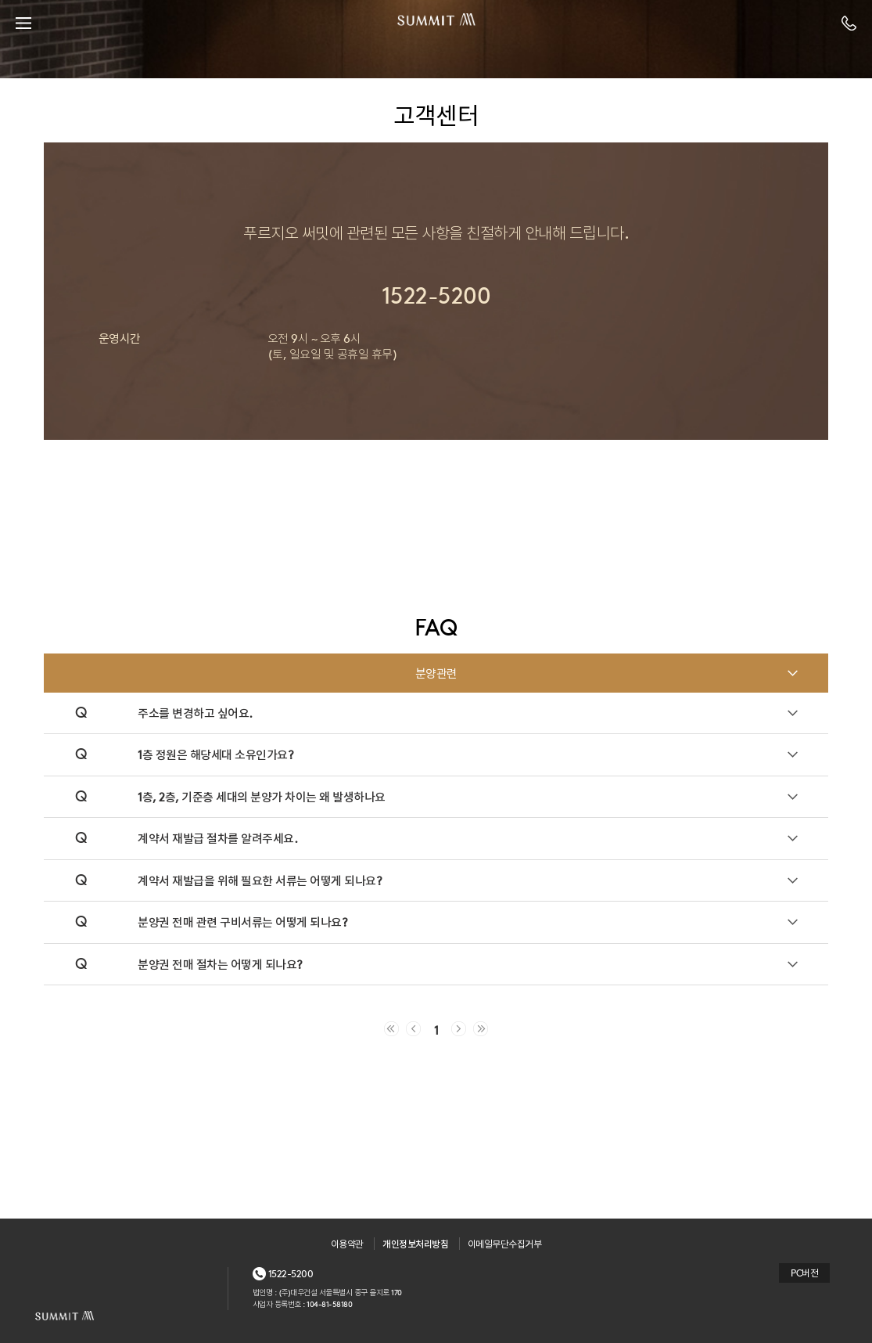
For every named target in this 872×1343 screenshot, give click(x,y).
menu (23, 23)
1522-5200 (291, 1273)
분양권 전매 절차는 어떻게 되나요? (220, 964)
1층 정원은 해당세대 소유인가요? (215, 754)
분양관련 (436, 672)
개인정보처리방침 (415, 1243)
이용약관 (347, 1243)
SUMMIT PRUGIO (436, 23)
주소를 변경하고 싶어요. (195, 712)
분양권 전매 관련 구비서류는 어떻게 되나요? (242, 921)
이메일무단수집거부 (505, 1243)
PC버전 (804, 1272)
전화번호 (848, 23)
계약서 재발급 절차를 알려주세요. (217, 838)
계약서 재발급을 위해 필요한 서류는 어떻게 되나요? (260, 880)
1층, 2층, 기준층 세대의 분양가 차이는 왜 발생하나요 (262, 796)
